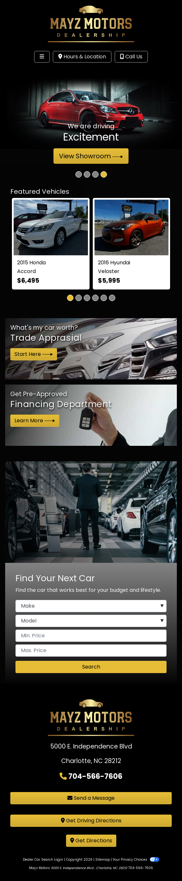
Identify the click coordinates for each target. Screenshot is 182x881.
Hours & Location (82, 56)
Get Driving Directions (91, 820)
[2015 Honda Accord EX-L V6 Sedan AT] (51, 227)
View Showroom (91, 156)
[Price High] (91, 650)
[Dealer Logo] (91, 23)
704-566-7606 (95, 776)
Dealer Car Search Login (43, 859)
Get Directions (91, 840)
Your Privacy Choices (136, 859)
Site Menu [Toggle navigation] (25, 69)
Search (91, 667)
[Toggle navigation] (42, 57)
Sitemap (102, 859)
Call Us (131, 56)
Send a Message (91, 798)
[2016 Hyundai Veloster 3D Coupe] (131, 227)
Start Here (33, 354)
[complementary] (162, 861)
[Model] (91, 621)
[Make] (91, 606)
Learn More (34, 420)
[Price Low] (91, 636)
